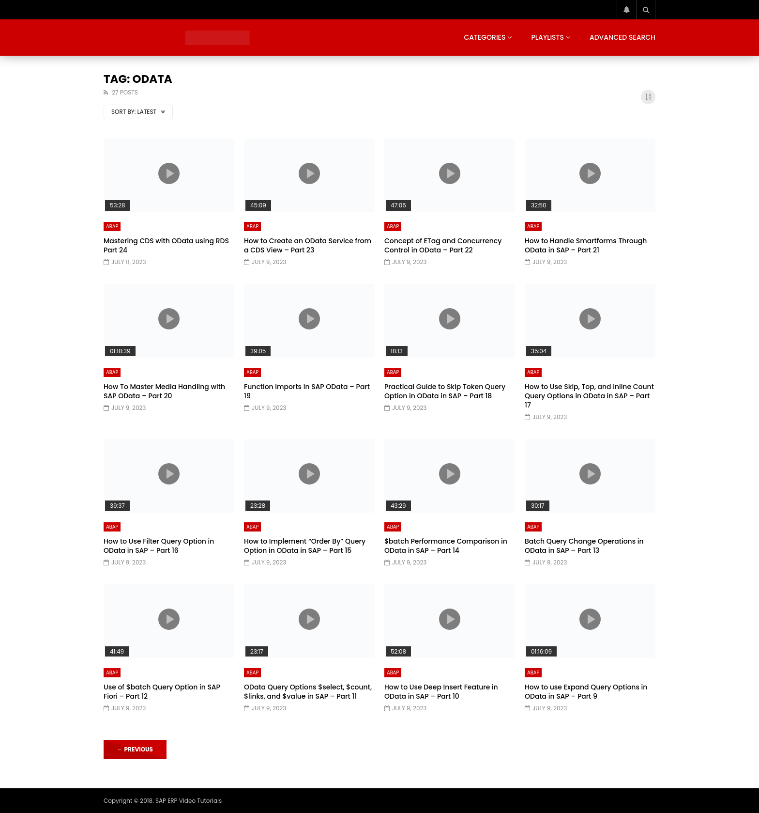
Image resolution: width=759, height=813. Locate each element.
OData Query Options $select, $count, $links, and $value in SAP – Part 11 (308, 691)
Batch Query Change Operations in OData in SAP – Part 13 (584, 545)
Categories (484, 37)
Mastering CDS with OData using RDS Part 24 (166, 245)
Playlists (547, 37)
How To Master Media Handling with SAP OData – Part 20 (164, 391)
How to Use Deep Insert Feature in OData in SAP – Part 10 (441, 691)
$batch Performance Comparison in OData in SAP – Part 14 (445, 545)
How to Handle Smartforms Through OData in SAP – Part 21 (586, 245)
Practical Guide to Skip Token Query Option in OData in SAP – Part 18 (444, 391)
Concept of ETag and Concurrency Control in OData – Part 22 (442, 245)
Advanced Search (622, 37)
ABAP (112, 226)
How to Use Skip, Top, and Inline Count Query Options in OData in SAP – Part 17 (589, 396)
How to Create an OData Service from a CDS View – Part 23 (307, 245)
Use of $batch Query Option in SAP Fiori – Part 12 (162, 691)
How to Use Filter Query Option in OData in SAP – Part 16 (159, 545)
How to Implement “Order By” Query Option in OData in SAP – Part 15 (304, 545)
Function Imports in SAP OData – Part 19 (307, 391)
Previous (135, 749)
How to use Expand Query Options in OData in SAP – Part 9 (586, 691)
